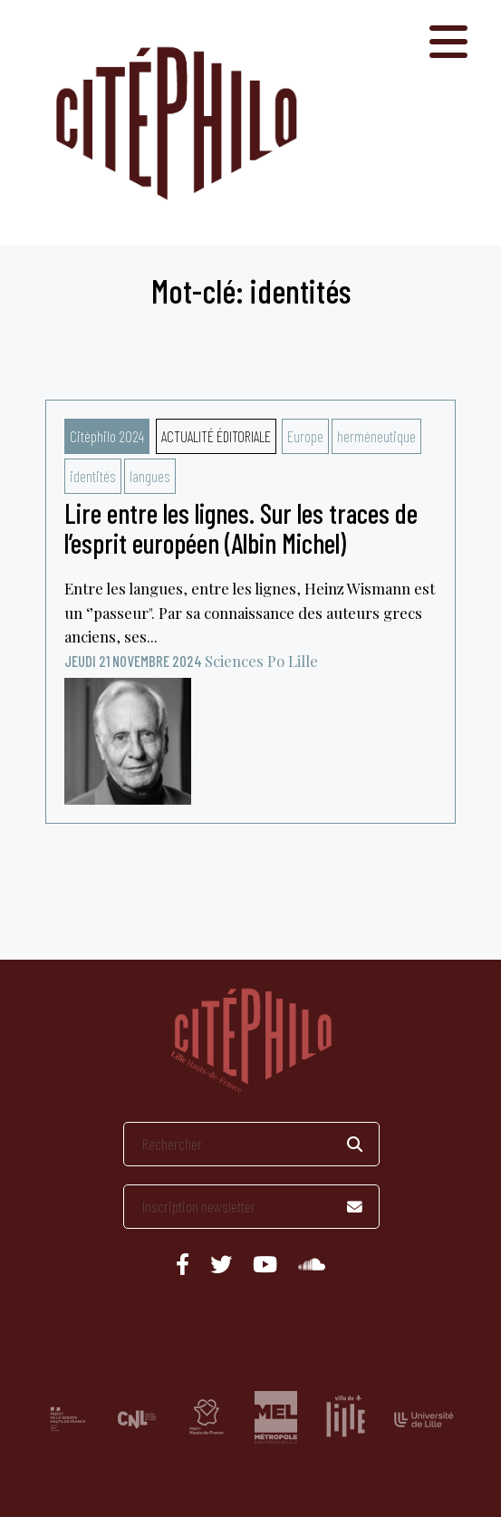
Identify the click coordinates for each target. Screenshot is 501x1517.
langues (150, 476)
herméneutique (376, 436)
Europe (305, 436)
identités (93, 476)
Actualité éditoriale (216, 436)
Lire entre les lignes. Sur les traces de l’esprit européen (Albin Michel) (241, 528)
